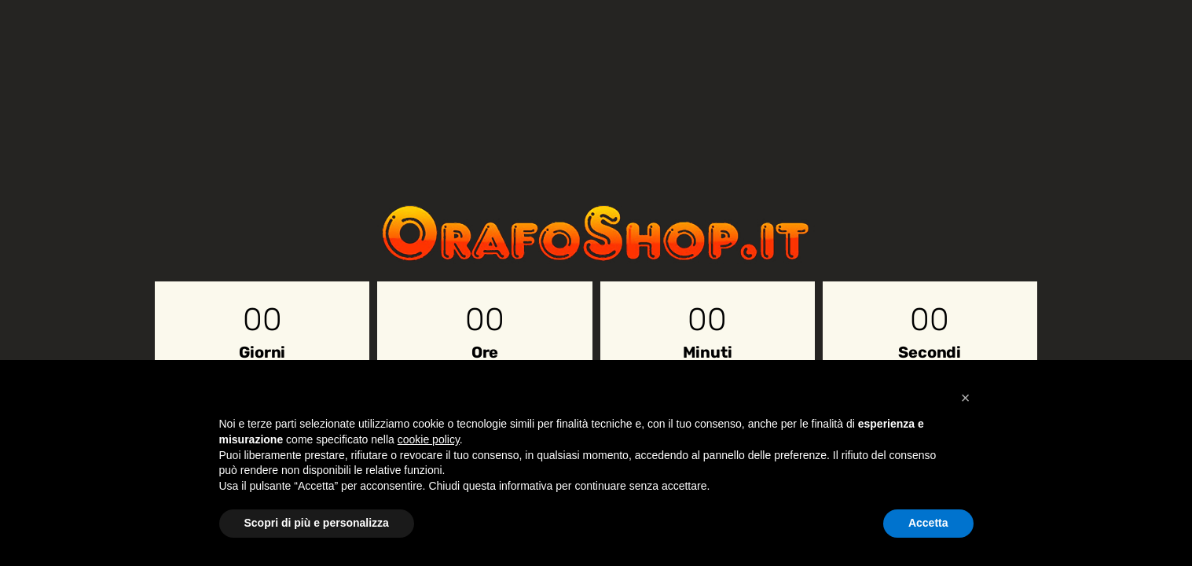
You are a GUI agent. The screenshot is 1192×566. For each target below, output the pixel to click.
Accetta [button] (928, 522)
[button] (965, 397)
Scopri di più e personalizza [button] (316, 522)
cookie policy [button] (429, 439)
